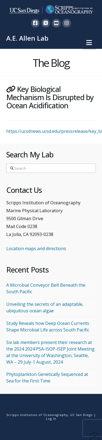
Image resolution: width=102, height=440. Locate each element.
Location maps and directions (36, 249)
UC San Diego (81, 415)
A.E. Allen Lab (27, 38)
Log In (51, 419)
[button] (89, 42)
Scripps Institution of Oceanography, (37, 415)
